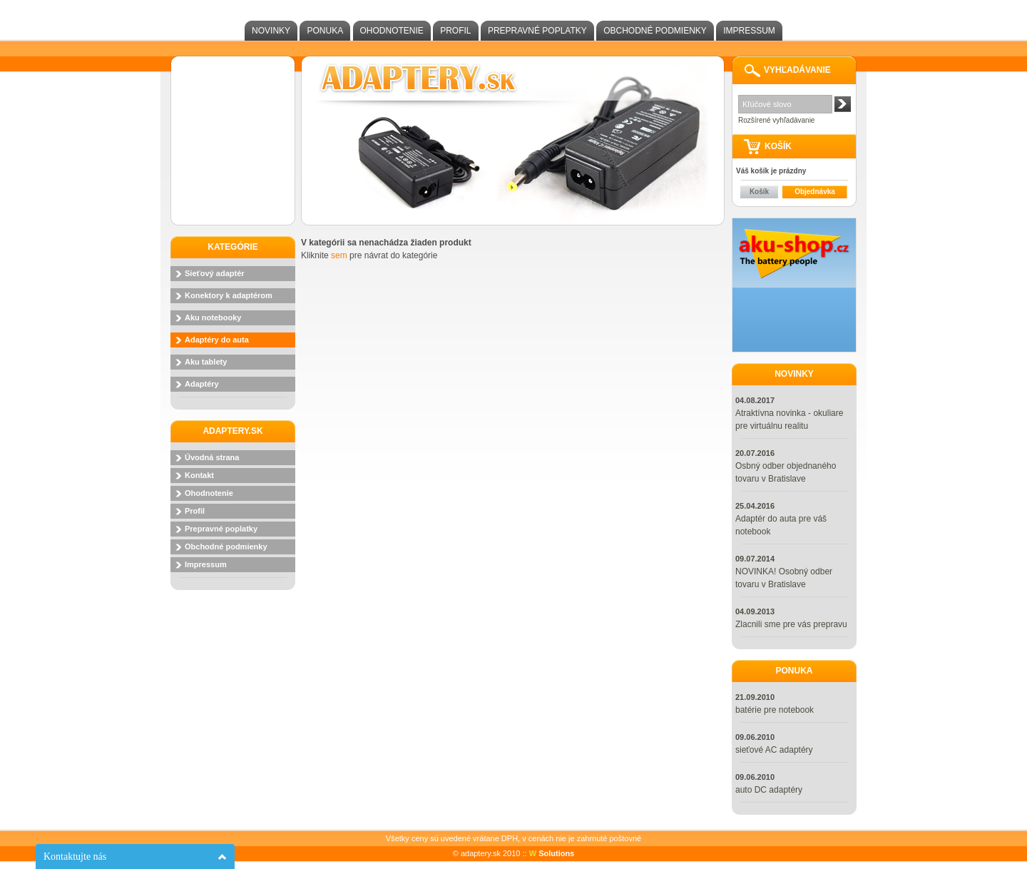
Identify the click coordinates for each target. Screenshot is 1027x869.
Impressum (749, 31)
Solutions (552, 853)
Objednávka (814, 191)
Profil (455, 31)
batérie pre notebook (774, 710)
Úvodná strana (212, 457)
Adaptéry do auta (217, 339)
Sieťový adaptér (215, 273)
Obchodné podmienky (655, 31)
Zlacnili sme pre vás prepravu (791, 624)
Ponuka (325, 31)
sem (339, 255)
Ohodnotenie (392, 31)
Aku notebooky (213, 317)
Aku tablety (206, 361)
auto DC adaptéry (768, 790)
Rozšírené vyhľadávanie (776, 120)
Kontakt (199, 475)
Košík (759, 191)
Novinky (271, 31)
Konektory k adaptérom (228, 295)
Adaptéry (202, 384)
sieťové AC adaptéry (774, 750)
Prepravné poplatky (537, 31)
